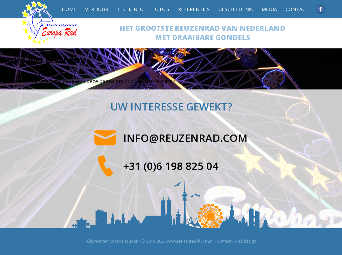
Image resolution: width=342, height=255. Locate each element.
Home (69, 9)
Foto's (160, 9)
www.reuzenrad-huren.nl (190, 241)
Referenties (194, 9)
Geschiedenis (235, 9)
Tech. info (130, 9)
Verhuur (96, 9)
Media (269, 9)
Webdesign (245, 241)
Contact (297, 9)
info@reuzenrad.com (185, 138)
